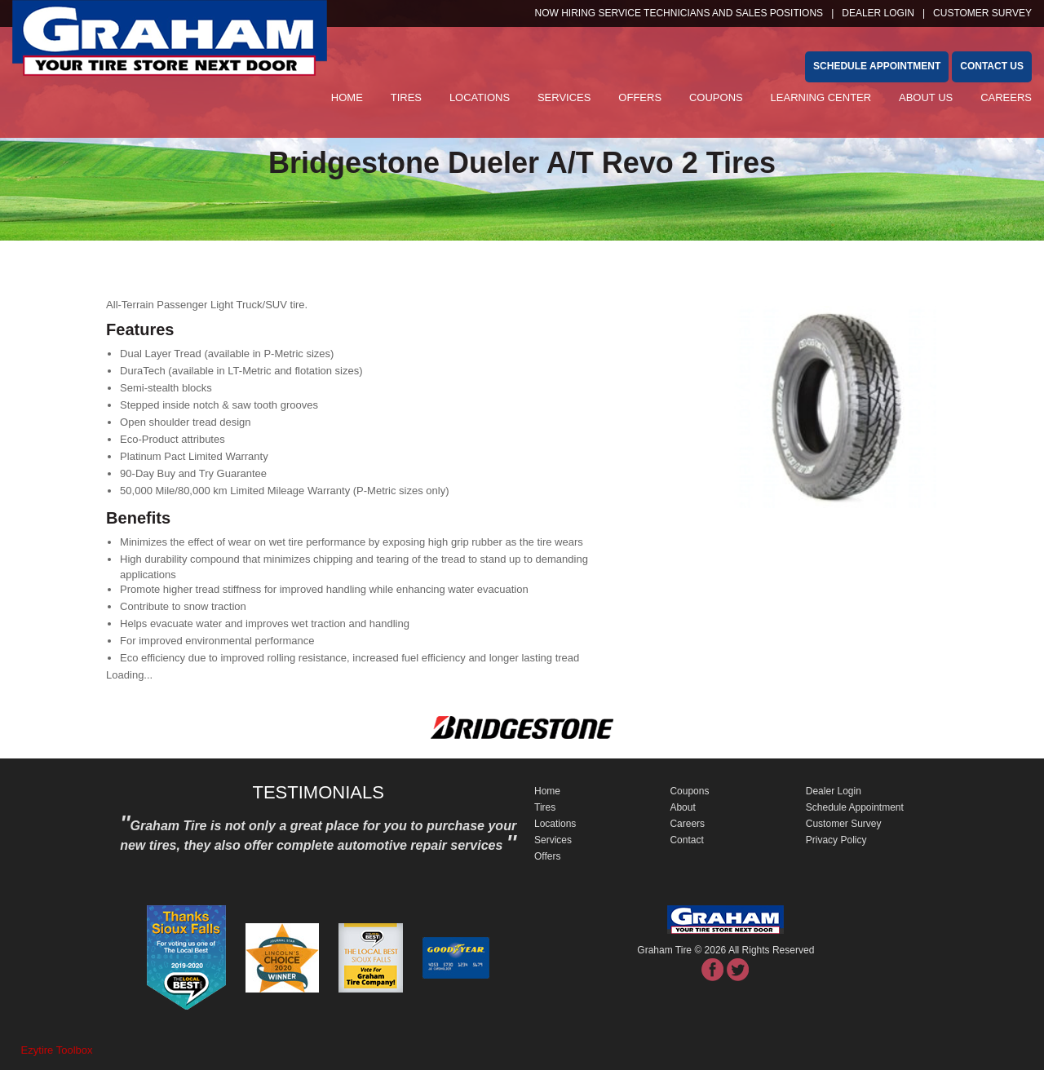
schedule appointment (876, 66)
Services (564, 97)
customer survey (982, 13)
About (682, 807)
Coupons (716, 97)
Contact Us (992, 66)
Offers (639, 97)
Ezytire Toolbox (57, 1050)
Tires (406, 97)
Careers (1006, 97)
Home (347, 97)
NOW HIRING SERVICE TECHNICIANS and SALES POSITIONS (679, 13)
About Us (926, 97)
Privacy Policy (836, 840)
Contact (686, 840)
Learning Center (821, 97)
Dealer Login (878, 13)
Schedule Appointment (855, 807)
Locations (479, 97)
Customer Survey (844, 823)
